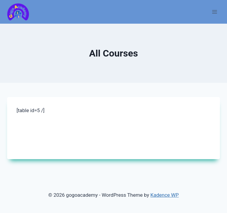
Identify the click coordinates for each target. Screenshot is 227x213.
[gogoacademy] (18, 12)
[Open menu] (214, 11)
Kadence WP (164, 195)
